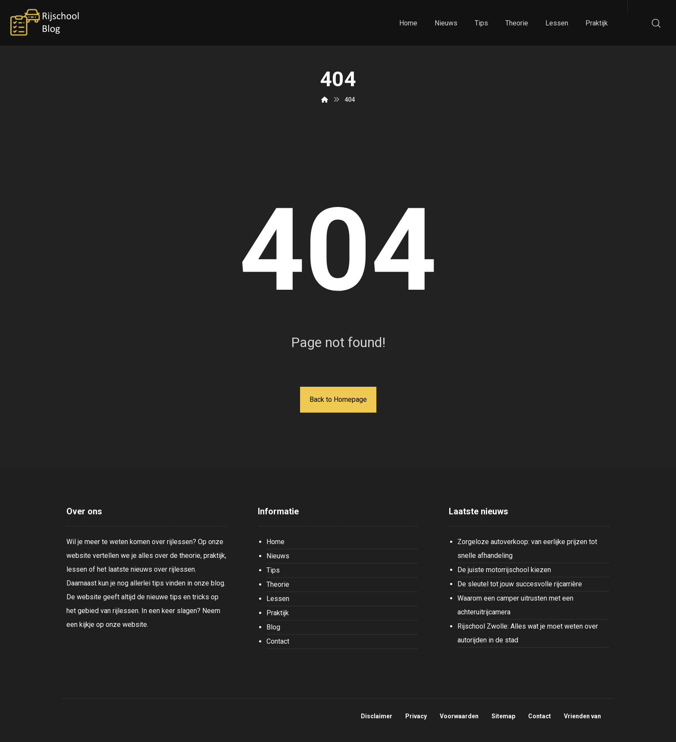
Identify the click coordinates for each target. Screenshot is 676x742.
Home (275, 542)
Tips (273, 570)
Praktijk (277, 613)
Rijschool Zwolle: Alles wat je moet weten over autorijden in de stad (527, 633)
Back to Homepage (338, 399)
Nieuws (277, 556)
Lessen (277, 599)
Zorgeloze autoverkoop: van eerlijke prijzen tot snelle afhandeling (527, 549)
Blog (273, 627)
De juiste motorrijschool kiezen (504, 570)
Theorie (277, 584)
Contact (277, 641)
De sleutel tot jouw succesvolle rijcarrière (519, 584)
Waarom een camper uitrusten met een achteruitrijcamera (515, 605)
